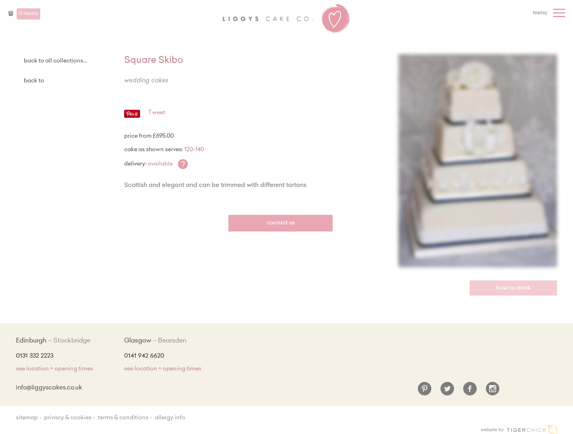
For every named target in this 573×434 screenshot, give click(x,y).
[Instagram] (492, 392)
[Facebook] (470, 392)
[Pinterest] (424, 392)
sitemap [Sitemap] (27, 418)
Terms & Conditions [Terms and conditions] (123, 418)
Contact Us (281, 223)
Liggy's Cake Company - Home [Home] (286, 19)
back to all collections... (55, 61)
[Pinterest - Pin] (132, 116)
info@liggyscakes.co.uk (49, 388)
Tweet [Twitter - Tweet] (156, 113)
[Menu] (550, 13)
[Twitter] (447, 392)
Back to (34, 81)
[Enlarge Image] (477, 160)
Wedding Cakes (146, 81)
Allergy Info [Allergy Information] (170, 418)
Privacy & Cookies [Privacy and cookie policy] (68, 418)
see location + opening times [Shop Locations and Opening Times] (54, 369)
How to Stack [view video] (513, 288)
